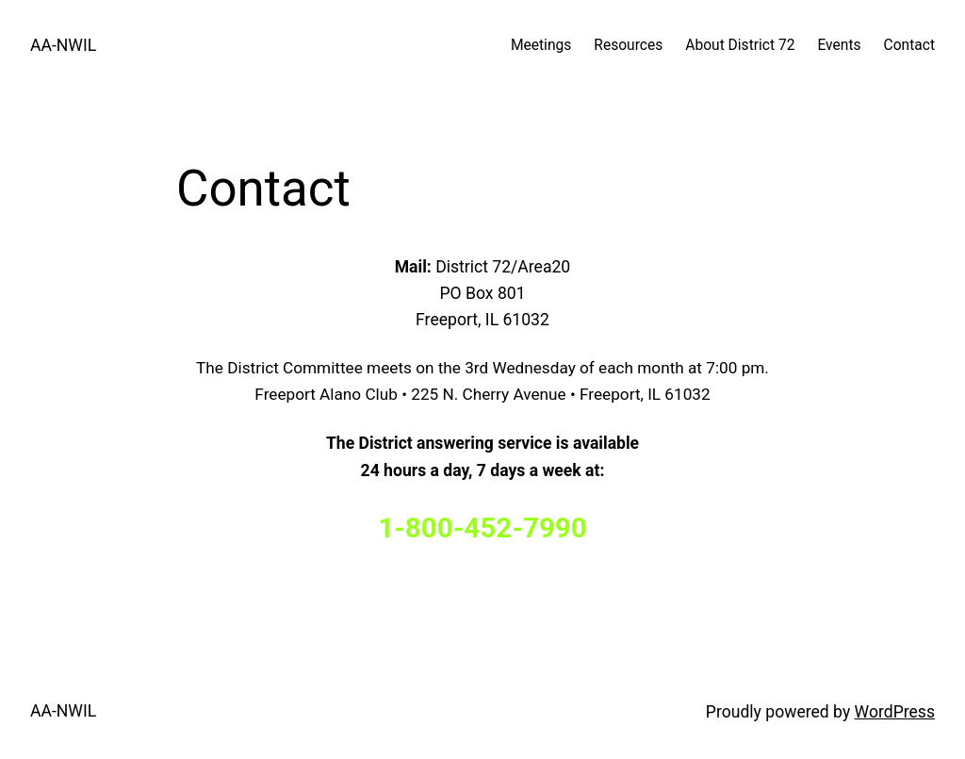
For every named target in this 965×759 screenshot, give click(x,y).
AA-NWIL (63, 45)
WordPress (895, 711)
